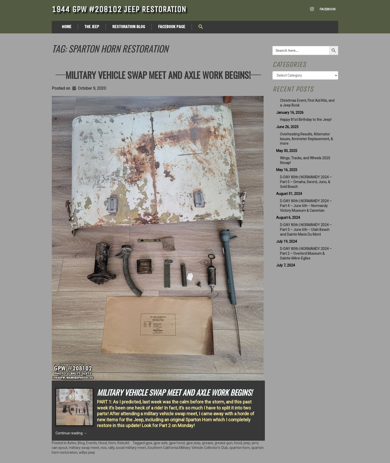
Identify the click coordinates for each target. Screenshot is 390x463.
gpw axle (161, 443)
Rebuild (123, 443)
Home (66, 26)
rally (111, 448)
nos (104, 448)
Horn (112, 443)
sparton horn (239, 448)
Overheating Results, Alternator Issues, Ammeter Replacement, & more (306, 139)
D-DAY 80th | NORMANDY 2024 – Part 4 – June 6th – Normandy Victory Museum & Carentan (306, 206)
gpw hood (177, 443)
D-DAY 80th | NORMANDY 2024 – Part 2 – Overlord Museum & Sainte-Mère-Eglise (306, 253)
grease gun (223, 443)
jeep (246, 443)
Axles (71, 443)
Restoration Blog (128, 26)
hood (238, 443)
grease (207, 443)
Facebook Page (171, 26)
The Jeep (91, 26)
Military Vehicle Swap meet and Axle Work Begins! (158, 74)
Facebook (328, 9)
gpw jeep (193, 443)
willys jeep (87, 452)
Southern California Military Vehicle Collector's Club (188, 448)
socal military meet (131, 448)
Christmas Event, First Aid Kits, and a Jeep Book (307, 102)
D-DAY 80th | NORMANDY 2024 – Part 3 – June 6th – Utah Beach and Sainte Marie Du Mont (306, 229)
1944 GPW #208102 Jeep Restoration (119, 9)
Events (91, 443)
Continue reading (71, 433)
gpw (148, 443)
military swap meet (84, 448)
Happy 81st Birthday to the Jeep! (305, 120)
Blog (81, 443)
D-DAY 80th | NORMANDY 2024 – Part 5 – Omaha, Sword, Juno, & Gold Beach (306, 182)
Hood (103, 443)
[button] (201, 27)
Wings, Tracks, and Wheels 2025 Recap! (305, 160)
